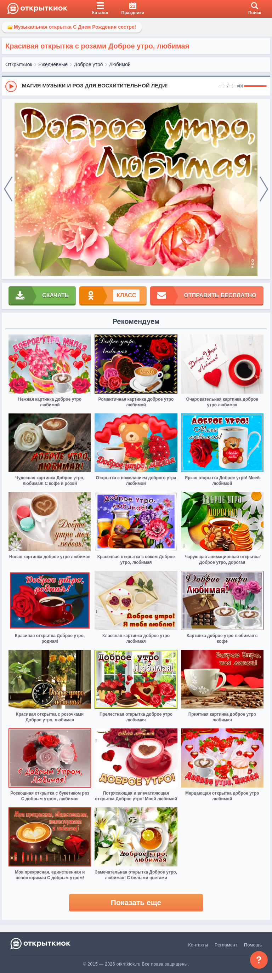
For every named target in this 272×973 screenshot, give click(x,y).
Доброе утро (88, 64)
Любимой (120, 64)
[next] (263, 189)
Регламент (226, 945)
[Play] (11, 86)
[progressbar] (255, 86)
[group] (136, 86)
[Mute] (240, 86)
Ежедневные (53, 64)
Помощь (253, 945)
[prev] (8, 189)
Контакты (198, 945)
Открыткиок (18, 64)
